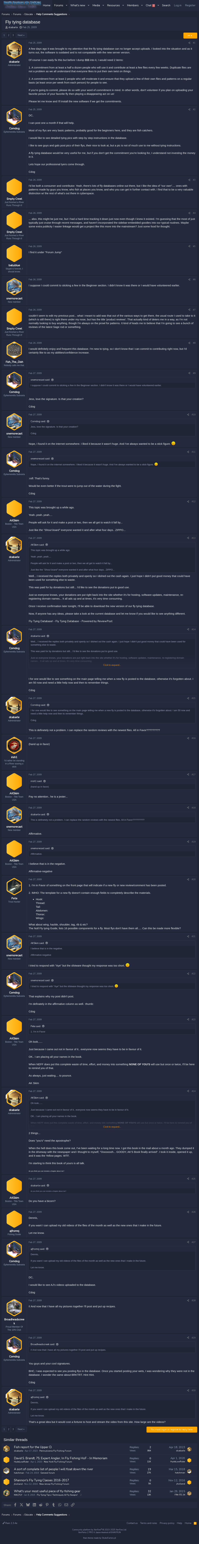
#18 (193, 808)
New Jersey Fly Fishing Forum (54, 1485)
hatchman (19, 1474)
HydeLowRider (21, 1463)
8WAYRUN (116, 1532)
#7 (194, 310)
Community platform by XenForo (99, 1529)
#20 (193, 880)
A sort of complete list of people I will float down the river (53, 1471)
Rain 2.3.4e (10, 1523)
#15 (193, 699)
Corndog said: (38, 422)
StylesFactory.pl (109, 1538)
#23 (193, 1020)
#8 (194, 343)
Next (20, 35)
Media (96, 5)
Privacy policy (167, 1523)
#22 (193, 974)
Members (133, 5)
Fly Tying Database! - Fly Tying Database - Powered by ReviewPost (70, 622)
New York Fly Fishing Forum (58, 1463)
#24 (193, 1092)
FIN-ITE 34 (180, 1496)
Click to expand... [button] (112, 666)
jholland (18, 1485)
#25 (193, 1179)
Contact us (132, 1523)
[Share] (189, 43)
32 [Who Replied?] (149, 1493)
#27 (193, 1243)
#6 (194, 279)
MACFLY (18, 1496)
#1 (194, 42)
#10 (193, 415)
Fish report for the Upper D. (33, 1449)
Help (179, 1523)
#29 (193, 1339)
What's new (77, 5)
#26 (193, 1213)
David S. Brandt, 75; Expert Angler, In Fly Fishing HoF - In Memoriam (60, 1460)
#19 (193, 842)
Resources (113, 5)
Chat (150, 5)
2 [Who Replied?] (150, 1448)
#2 (194, 109)
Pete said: (36, 1027)
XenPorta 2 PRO (85, 1532)
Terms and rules (148, 1523)
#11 (193, 452)
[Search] (166, 5)
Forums (58, 5)
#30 (193, 1391)
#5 (194, 246)
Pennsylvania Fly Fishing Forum (55, 1452)
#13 (193, 538)
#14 (193, 630)
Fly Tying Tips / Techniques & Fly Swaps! (57, 1496)
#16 (193, 739)
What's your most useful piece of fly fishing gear (47, 1493)
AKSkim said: (37, 545)
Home (47, 5)
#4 (194, 213)
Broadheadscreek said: (43, 1346)
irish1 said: (36, 782)
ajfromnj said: (38, 1250)
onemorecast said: (40, 380)
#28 (193, 1301)
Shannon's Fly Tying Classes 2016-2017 (41, 1482)
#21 (193, 937)
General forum (47, 1474)
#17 (193, 775)
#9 (194, 374)
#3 (194, 179)
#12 (193, 502)
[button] (67, 5)
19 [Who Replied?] (149, 1471)
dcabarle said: (38, 637)
